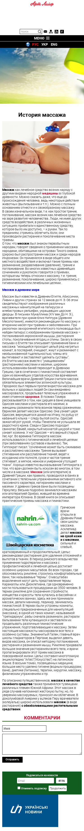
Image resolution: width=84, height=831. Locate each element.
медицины (50, 193)
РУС (35, 44)
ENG (54, 44)
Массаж (36, 472)
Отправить (12, 759)
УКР (44, 44)
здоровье (32, 396)
